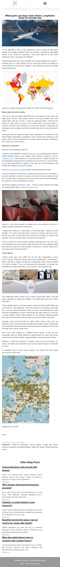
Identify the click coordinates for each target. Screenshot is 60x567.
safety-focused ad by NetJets (16, 170)
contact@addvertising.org (38, 560)
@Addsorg (25, 560)
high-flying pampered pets (29, 187)
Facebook (17, 560)
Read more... (6, 482)
